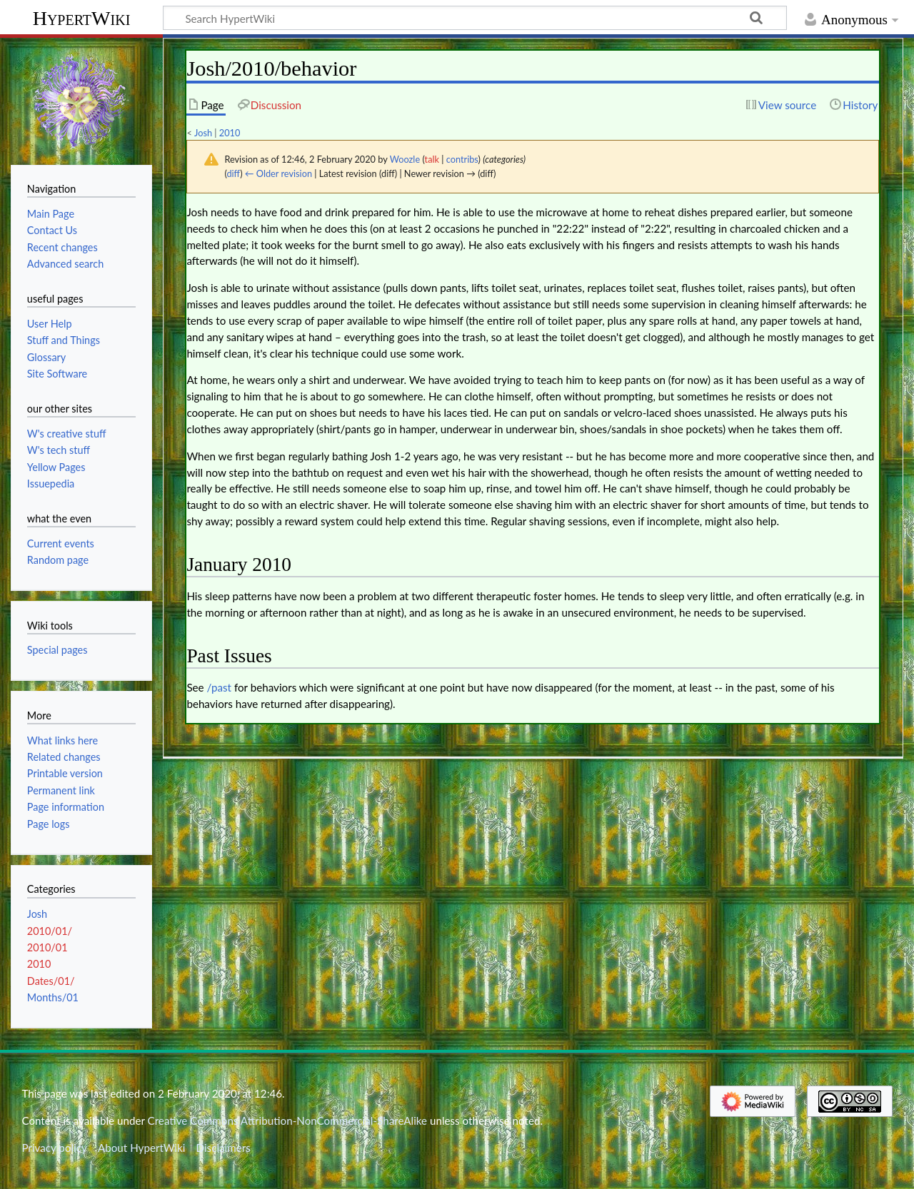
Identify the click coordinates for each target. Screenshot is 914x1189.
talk (432, 159)
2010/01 (47, 947)
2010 (230, 132)
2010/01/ (49, 931)
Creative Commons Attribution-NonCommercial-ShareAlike (288, 1120)
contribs (462, 159)
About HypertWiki (141, 1147)
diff (233, 173)
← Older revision (278, 173)
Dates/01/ (51, 981)
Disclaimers (223, 1147)
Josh (203, 132)
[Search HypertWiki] (475, 17)
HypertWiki (82, 18)
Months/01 (53, 997)
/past (219, 687)
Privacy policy (53, 1147)
